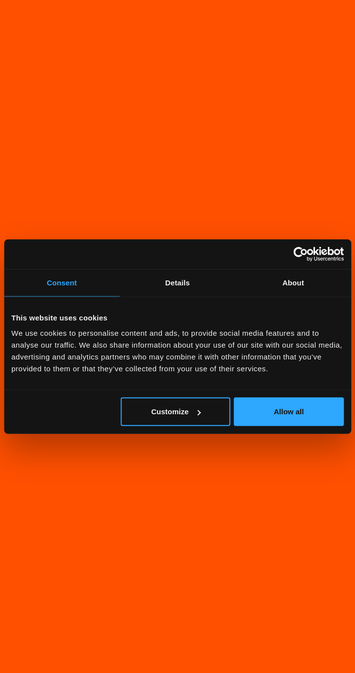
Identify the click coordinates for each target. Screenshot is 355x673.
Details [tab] (177, 282)
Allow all (289, 411)
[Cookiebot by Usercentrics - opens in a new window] (300, 253)
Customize (175, 411)
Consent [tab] (62, 282)
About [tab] (293, 282)
